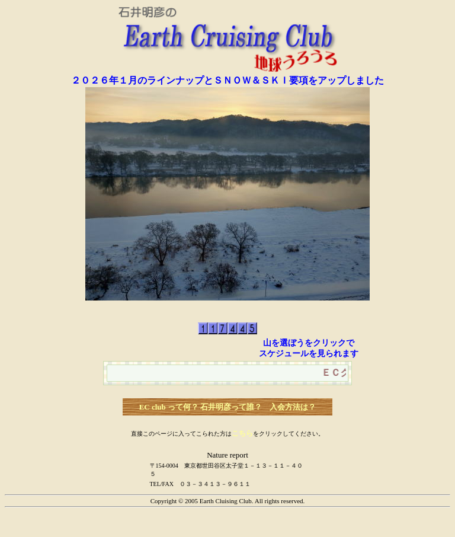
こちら (242, 433)
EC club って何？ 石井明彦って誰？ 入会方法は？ (227, 406)
